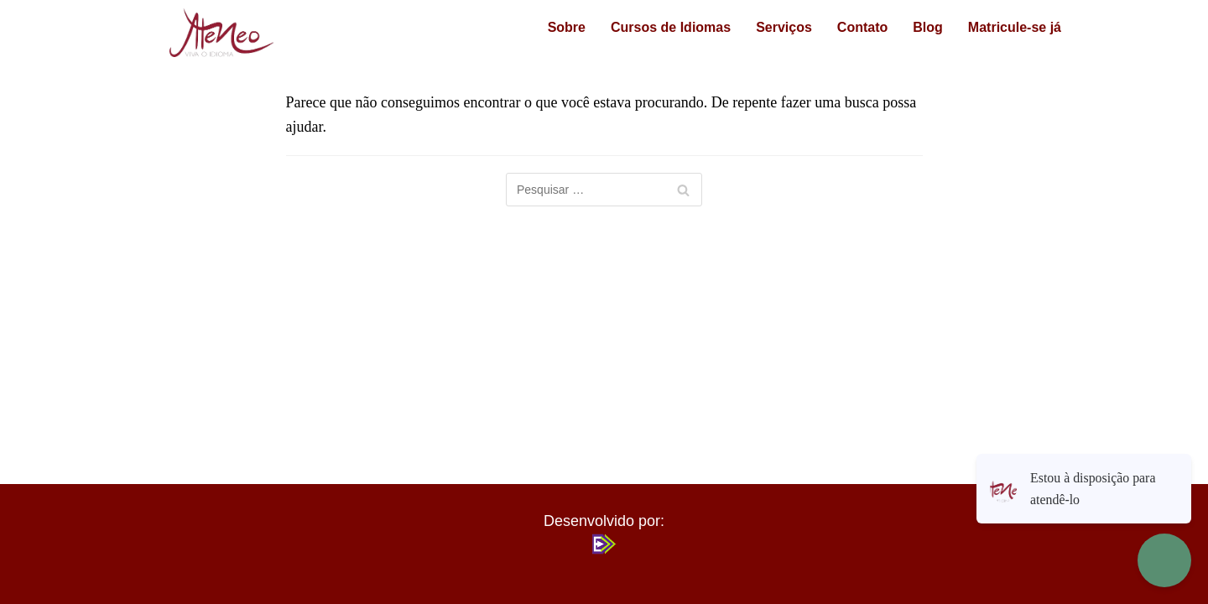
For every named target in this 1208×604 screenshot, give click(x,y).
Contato (849, 27)
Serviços (770, 27)
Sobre (553, 27)
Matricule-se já (1007, 27)
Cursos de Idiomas (657, 27)
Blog (914, 27)
